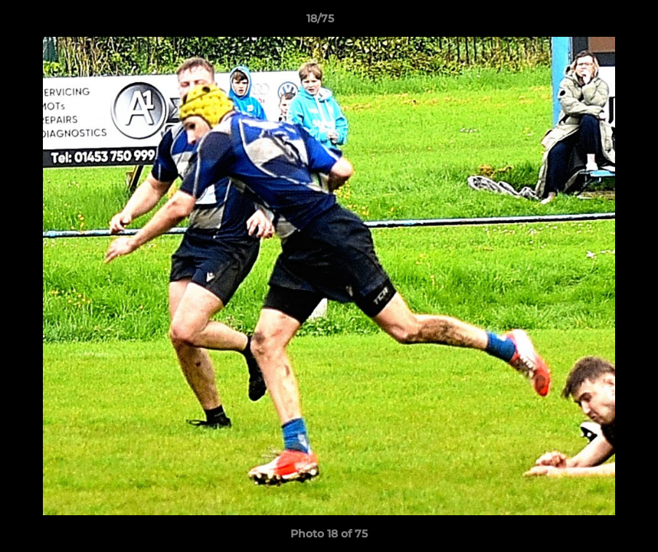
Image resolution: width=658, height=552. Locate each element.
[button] (593, 22)
